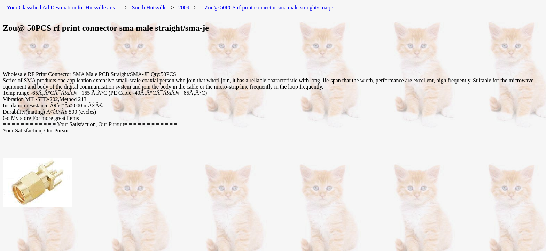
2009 (183, 7)
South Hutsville (149, 7)
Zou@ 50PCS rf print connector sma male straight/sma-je (269, 7)
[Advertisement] (129, 55)
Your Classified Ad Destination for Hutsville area (62, 7)
